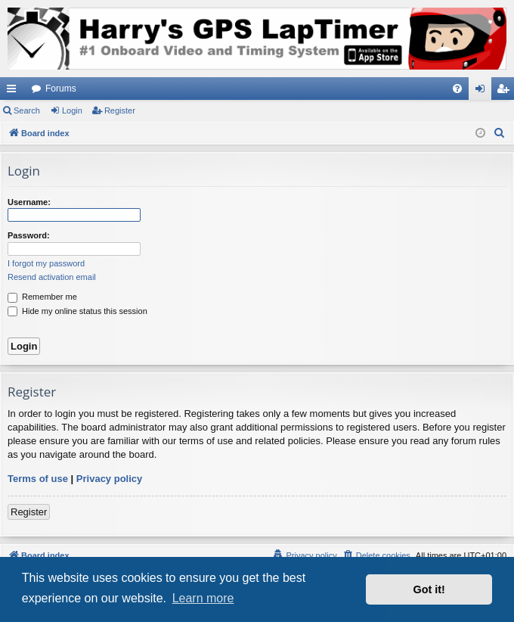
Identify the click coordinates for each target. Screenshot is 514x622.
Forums (60, 88)
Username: (29, 202)
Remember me (42, 296)
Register (119, 110)
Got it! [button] (429, 589)
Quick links (14, 91)
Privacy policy (109, 478)
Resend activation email (52, 276)
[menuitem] (457, 88)
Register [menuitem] (506, 91)
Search (27, 110)
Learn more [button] (203, 598)
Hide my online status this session (77, 311)
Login (72, 110)
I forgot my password (46, 263)
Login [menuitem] (483, 91)
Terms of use (38, 478)
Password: (29, 235)
